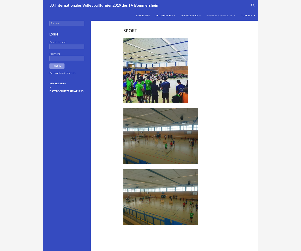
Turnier (246, 15)
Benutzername (57, 42)
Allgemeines (164, 15)
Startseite (143, 15)
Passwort (54, 53)
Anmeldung (189, 15)
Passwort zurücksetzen (62, 73)
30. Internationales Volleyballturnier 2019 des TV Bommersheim (104, 5)
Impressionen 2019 (219, 15)
